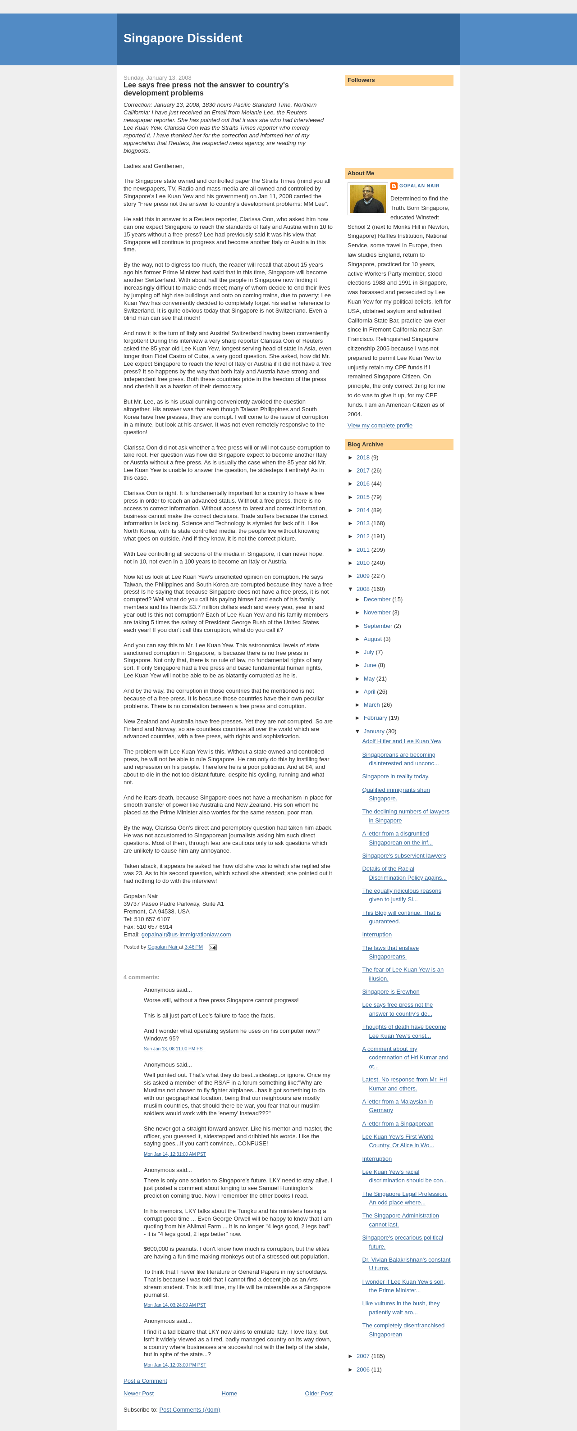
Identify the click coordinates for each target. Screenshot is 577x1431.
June (371, 665)
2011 (364, 549)
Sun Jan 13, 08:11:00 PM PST (175, 1048)
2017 (364, 470)
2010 (364, 562)
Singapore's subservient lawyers (404, 855)
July (370, 652)
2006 (364, 1369)
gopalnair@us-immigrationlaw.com (186, 934)
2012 (364, 536)
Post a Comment (145, 1380)
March (373, 704)
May (370, 678)
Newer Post (139, 1393)
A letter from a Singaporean (397, 1123)
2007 (364, 1356)
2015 (364, 497)
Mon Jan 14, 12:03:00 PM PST (175, 1365)
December (378, 599)
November (378, 612)
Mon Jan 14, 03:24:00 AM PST (175, 1305)
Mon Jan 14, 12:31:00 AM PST (175, 1154)
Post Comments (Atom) (190, 1409)
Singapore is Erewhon (390, 991)
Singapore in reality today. (395, 776)
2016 (364, 483)
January (375, 731)
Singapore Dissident (183, 38)
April (370, 691)
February (376, 717)
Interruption (377, 934)
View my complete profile (380, 425)
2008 (364, 589)
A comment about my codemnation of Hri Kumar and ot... (405, 1057)
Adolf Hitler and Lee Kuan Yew (401, 741)
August (374, 639)
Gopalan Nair (419, 185)
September (379, 625)
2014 (364, 510)
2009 (364, 575)
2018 (364, 457)
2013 (364, 523)
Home (230, 1393)
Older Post (319, 1393)
